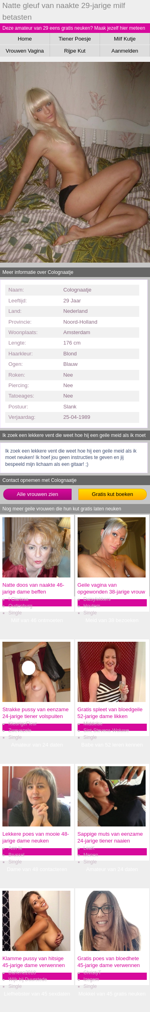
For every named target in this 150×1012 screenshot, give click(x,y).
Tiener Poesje (75, 39)
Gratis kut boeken (112, 494)
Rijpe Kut (75, 51)
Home (25, 39)
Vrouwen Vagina (25, 51)
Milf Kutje (125, 39)
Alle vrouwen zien (37, 494)
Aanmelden (125, 51)
